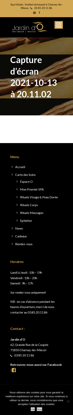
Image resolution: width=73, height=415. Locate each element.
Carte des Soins (25, 174)
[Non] (68, 401)
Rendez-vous (24, 244)
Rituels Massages (31, 213)
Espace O (26, 181)
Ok (32, 409)
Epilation (26, 220)
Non (39, 409)
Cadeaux (21, 236)
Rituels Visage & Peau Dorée (39, 197)
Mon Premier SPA (32, 189)
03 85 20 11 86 (43, 8)
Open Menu (59, 25)
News (19, 228)
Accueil (20, 167)
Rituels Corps (29, 205)
